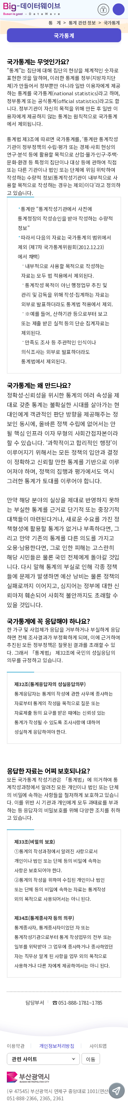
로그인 (103, 9)
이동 (91, 1059)
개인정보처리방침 (56, 1045)
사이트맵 (98, 1045)
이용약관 (15, 1045)
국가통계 (64, 35)
